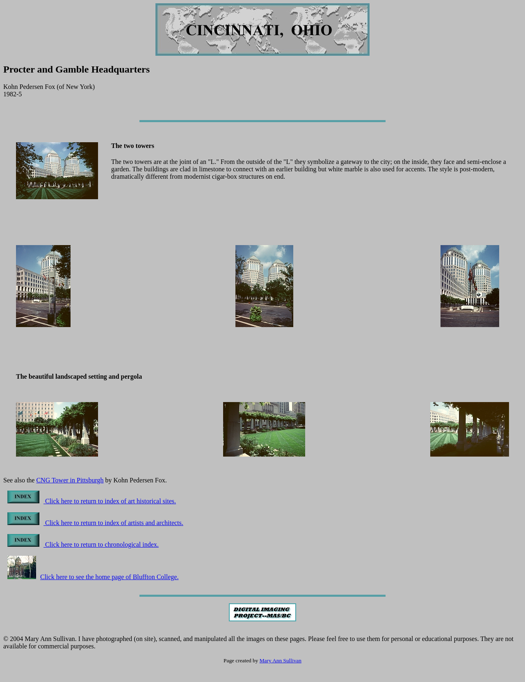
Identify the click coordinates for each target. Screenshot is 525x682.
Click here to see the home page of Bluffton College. (92, 576)
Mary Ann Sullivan (280, 660)
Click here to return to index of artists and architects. (95, 522)
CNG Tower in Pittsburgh (69, 480)
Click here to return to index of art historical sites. (91, 501)
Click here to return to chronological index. (83, 544)
